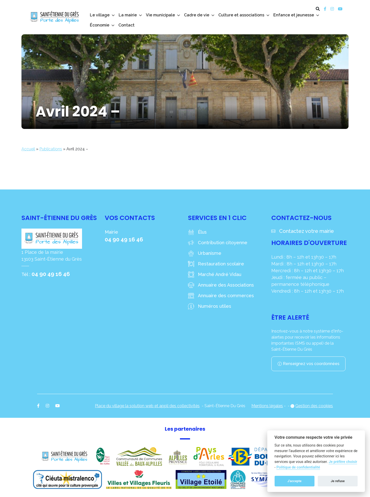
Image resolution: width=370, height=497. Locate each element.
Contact (126, 25)
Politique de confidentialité (298, 467)
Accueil (28, 149)
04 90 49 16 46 (51, 274)
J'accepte (294, 481)
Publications (50, 149)
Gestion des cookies (314, 405)
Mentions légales (267, 405)
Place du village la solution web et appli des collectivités (147, 405)
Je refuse (338, 481)
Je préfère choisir (343, 462)
